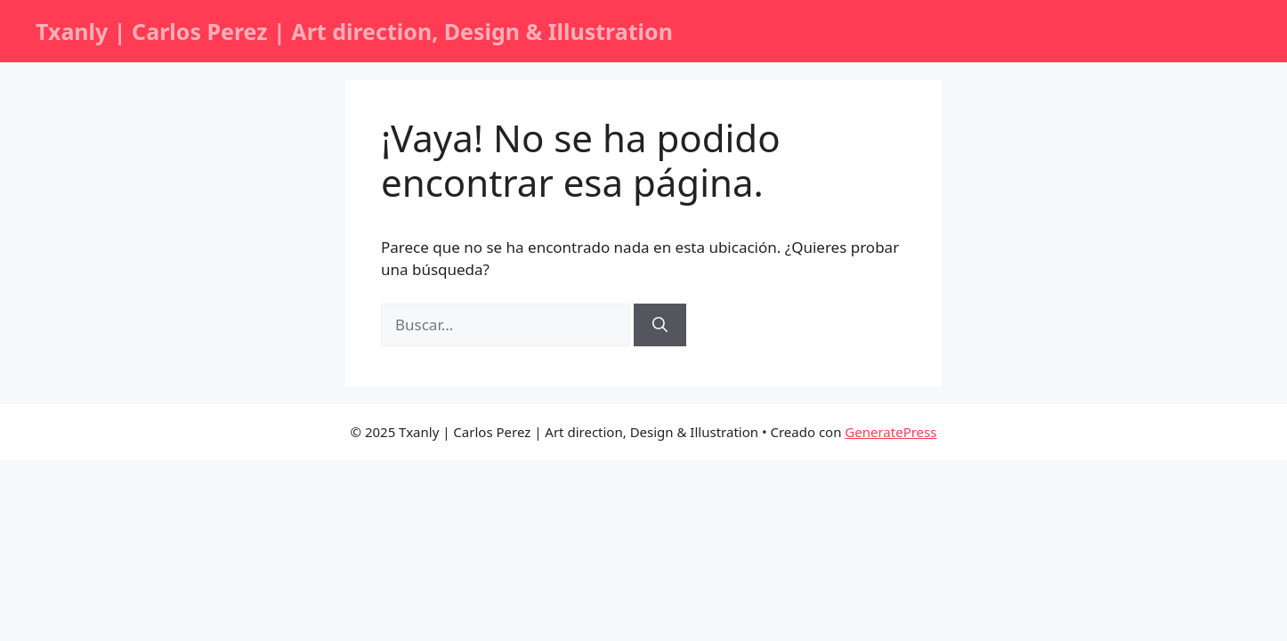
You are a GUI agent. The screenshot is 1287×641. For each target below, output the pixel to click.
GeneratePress (890, 432)
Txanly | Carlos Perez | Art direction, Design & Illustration (354, 31)
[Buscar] (660, 325)
